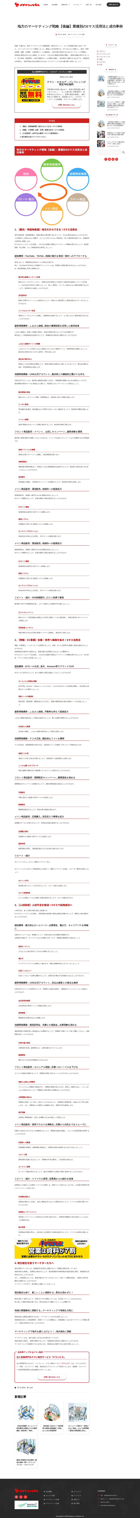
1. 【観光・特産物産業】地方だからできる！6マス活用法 (41, 126)
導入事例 (98, 4)
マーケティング (76, 34)
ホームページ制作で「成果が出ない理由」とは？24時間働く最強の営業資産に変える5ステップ (116, 104)
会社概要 (55, 4)
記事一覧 (89, 4)
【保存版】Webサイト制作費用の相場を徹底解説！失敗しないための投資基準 (52, 1428)
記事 (83, 34)
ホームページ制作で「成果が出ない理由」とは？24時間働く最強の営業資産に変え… (78, 1428)
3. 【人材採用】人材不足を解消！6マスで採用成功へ (39, 133)
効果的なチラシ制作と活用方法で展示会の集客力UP (116, 134)
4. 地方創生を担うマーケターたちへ (33, 137)
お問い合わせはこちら (66, 105)
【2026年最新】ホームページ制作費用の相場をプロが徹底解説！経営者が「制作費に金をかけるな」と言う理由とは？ (116, 80)
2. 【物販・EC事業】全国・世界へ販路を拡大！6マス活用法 (42, 130)
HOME (45, 4)
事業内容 (65, 4)
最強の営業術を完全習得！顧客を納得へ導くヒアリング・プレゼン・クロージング (27, 1462)
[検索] (123, 152)
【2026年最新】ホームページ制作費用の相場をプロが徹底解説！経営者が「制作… (27, 1428)
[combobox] (109, 152)
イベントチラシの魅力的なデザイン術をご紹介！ (116, 143)
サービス (78, 4)
